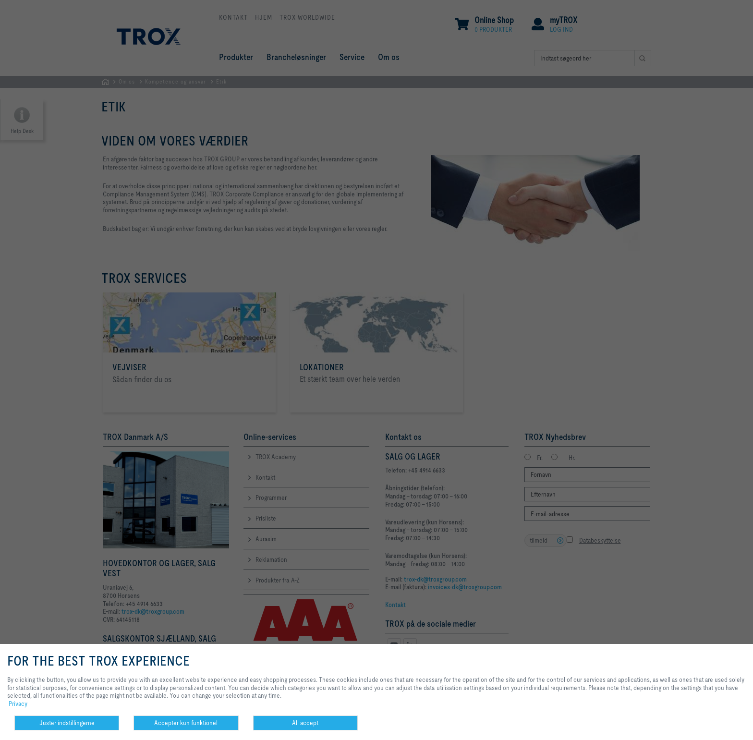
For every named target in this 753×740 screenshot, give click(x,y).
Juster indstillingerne (67, 723)
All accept (305, 723)
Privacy (18, 703)
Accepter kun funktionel (186, 723)
